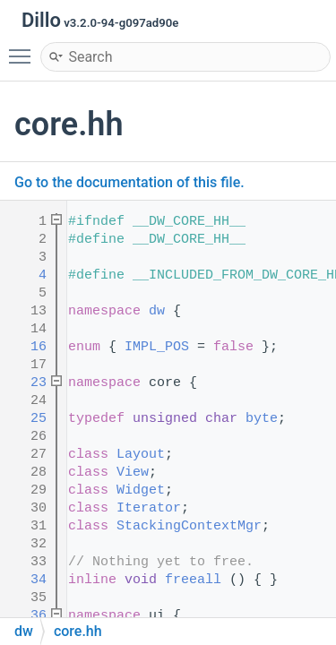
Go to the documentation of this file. (129, 182)
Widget (140, 490)
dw (157, 311)
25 (26, 418)
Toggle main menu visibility (24, 48)
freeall (193, 580)
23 (26, 383)
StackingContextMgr (189, 526)
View (132, 472)
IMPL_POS (157, 347)
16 (26, 347)
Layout (140, 454)
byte (262, 418)
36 (26, 616)
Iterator (148, 508)
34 (26, 580)
